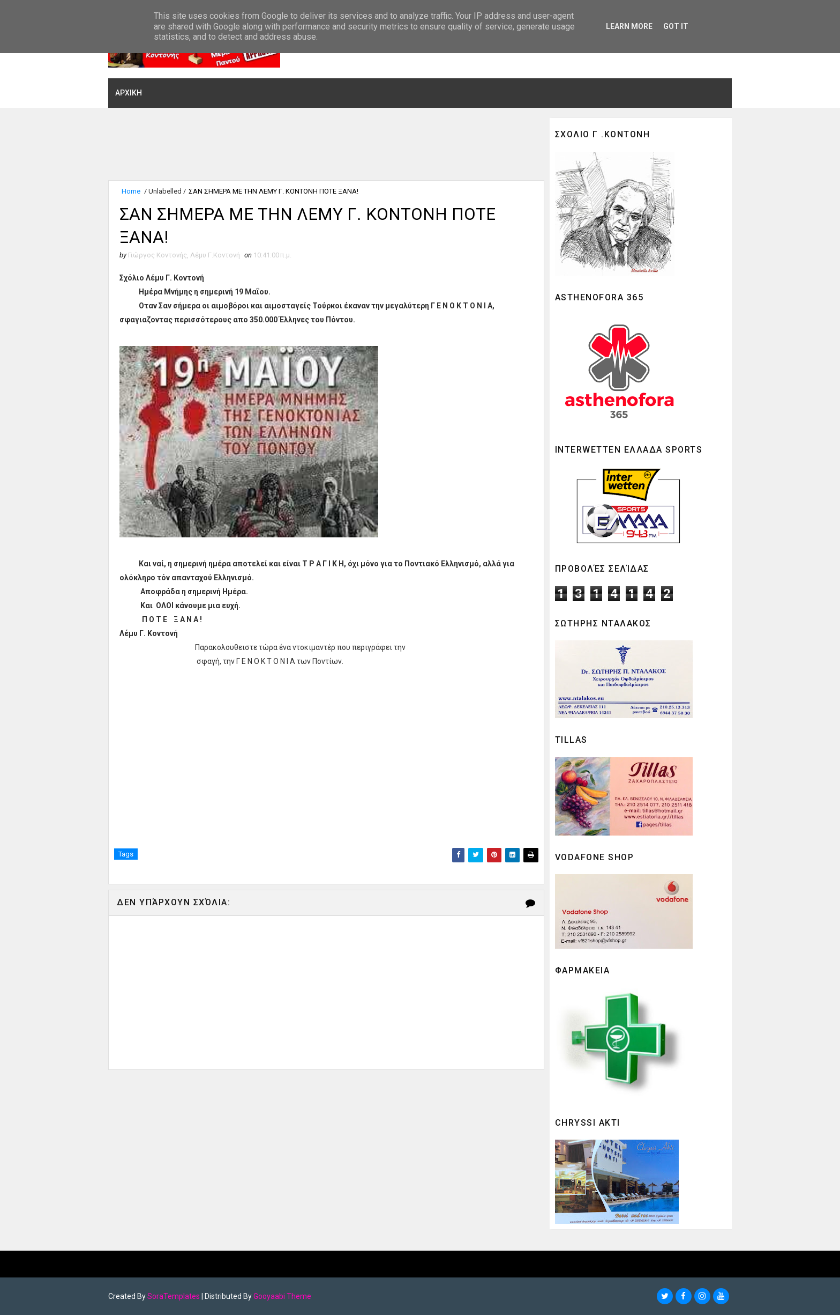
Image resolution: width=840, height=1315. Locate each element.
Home (134, 192)
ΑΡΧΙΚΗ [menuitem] (132, 92)
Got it (675, 26)
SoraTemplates (177, 1296)
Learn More (629, 26)
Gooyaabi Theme (286, 1296)
